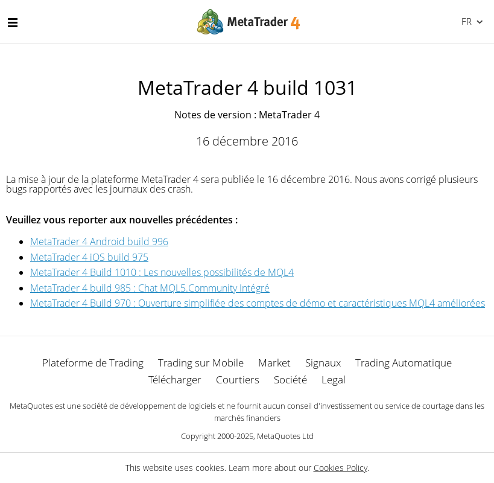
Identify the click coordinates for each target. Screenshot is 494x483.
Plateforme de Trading (93, 362)
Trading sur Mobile (201, 362)
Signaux (323, 362)
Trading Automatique (403, 362)
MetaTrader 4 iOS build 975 (89, 257)
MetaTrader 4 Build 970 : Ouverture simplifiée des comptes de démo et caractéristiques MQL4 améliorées (257, 303)
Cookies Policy (340, 467)
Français (465, 21)
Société (290, 379)
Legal (333, 379)
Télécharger (174, 379)
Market (274, 362)
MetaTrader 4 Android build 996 (99, 241)
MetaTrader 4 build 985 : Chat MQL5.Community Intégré (150, 288)
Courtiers (237, 379)
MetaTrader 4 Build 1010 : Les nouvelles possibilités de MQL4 (162, 272)
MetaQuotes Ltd (285, 435)
